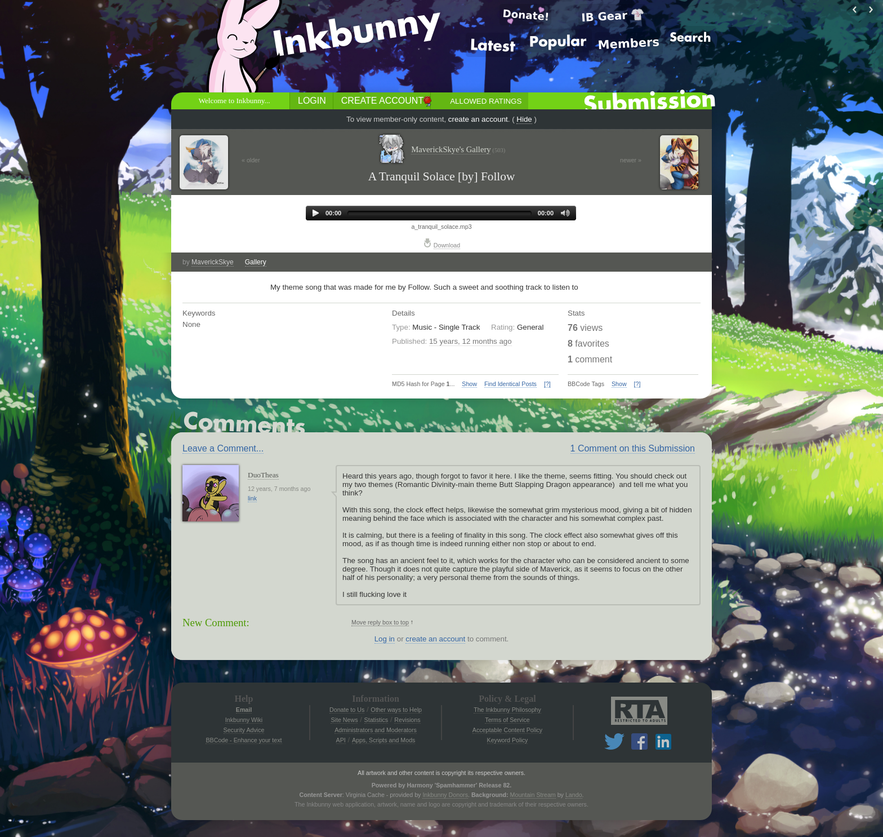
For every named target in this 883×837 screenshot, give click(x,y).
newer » (630, 160)
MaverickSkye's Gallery (458, 149)
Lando (573, 794)
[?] (547, 383)
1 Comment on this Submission (632, 448)
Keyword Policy (507, 740)
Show (469, 383)
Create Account (382, 100)
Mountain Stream (533, 794)
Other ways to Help (396, 709)
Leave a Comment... (223, 448)
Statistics (376, 719)
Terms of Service (507, 719)
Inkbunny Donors (445, 794)
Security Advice (244, 730)
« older (251, 160)
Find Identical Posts (510, 383)
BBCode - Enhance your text (244, 740)
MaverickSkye (212, 262)
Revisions (407, 719)
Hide (524, 119)
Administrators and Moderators (376, 730)
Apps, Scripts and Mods (384, 740)
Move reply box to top (380, 622)
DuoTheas (263, 475)
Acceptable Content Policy (507, 730)
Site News (344, 719)
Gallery (255, 262)
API (341, 740)
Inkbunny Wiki (243, 719)
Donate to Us (346, 709)
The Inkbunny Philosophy (507, 709)
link (252, 498)
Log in (384, 639)
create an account (478, 119)
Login (312, 100)
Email (244, 709)
